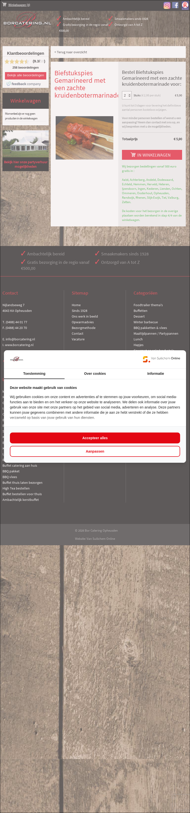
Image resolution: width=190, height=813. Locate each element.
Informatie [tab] (155, 374)
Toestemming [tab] (34, 374)
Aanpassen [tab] (95, 451)
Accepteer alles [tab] (95, 438)
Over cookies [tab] (95, 374)
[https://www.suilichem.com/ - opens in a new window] (161, 359)
